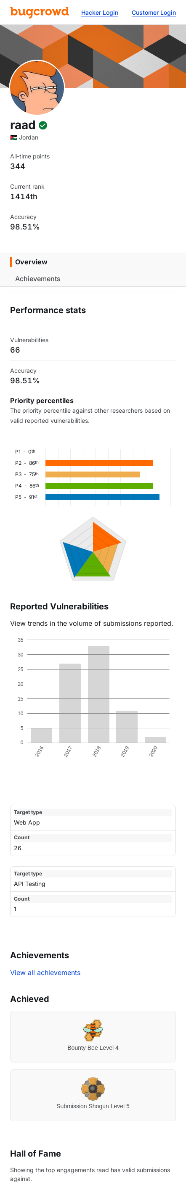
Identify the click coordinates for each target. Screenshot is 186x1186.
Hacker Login (99, 12)
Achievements (38, 278)
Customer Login (154, 12)
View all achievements (45, 972)
